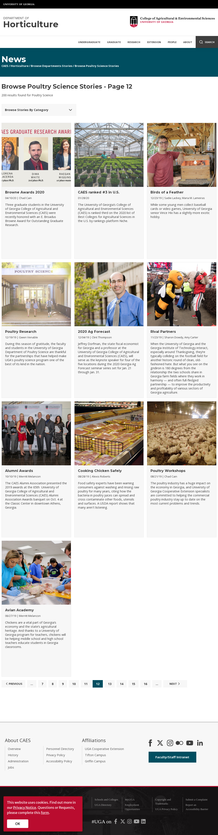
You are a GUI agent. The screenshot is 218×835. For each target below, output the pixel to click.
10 (74, 684)
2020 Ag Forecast (94, 332)
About (187, 42)
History (13, 755)
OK (17, 824)
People (172, 42)
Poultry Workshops (168, 471)
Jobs (11, 767)
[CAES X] (160, 743)
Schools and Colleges (106, 799)
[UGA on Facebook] (116, 822)
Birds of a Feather (167, 192)
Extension (154, 42)
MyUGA (130, 799)
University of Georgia (19, 4)
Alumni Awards (19, 471)
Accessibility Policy (59, 761)
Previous (13, 683)
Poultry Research (20, 332)
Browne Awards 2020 (24, 192)
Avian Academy (19, 610)
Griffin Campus (95, 761)
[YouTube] (190, 743)
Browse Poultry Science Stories (97, 66)
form (45, 812)
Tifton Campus (95, 755)
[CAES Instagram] (170, 743)
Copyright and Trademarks (163, 801)
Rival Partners (163, 332)
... (31, 684)
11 (85, 684)
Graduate (114, 42)
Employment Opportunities (132, 806)
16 (145, 684)
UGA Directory (103, 804)
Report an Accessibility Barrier (196, 806)
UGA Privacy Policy (166, 809)
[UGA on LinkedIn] (143, 822)
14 (121, 684)
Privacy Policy (55, 755)
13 (109, 684)
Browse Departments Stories (51, 66)
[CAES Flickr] (179, 743)
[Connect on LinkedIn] (200, 743)
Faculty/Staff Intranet (172, 757)
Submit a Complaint (196, 799)
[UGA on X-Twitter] (123, 822)
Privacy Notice (24, 807)
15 (133, 684)
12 (97, 684)
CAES (4, 66)
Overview (14, 749)
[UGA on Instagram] (129, 822)
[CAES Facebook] (150, 743)
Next (175, 683)
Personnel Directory (60, 749)
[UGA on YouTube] (136, 822)
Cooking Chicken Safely (100, 471)
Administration (18, 761)
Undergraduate (89, 42)
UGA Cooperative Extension (104, 749)
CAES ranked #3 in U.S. (98, 192)
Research (134, 42)
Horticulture (20, 66)
